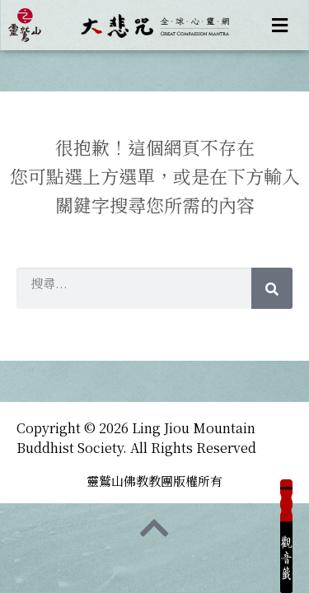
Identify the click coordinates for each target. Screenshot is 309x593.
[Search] (272, 288)
